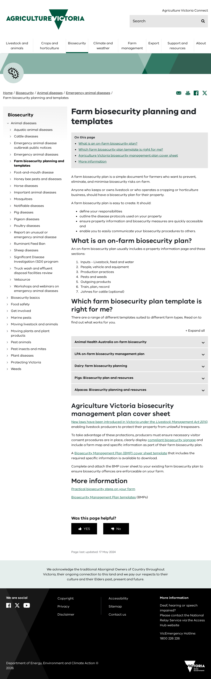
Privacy (63, 606)
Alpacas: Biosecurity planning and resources (110, 389)
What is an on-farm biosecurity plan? (108, 143)
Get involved (21, 311)
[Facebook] (196, 93)
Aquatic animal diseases (33, 130)
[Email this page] (179, 93)
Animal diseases (50, 93)
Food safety (20, 304)
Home (8, 93)
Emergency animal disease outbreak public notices (35, 145)
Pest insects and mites (28, 349)
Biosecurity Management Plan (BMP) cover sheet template (120, 453)
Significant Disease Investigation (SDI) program (36, 259)
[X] (205, 93)
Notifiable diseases (29, 206)
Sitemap (115, 606)
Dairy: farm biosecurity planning (101, 366)
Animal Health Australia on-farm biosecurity (111, 342)
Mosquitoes (23, 199)
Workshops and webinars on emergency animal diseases (36, 288)
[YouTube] (26, 605)
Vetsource (22, 279)
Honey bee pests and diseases (38, 179)
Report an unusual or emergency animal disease (35, 234)
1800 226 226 (170, 638)
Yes (87, 529)
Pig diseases (23, 212)
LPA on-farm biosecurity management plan (109, 354)
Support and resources (178, 45)
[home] (45, 19)
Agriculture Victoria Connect (185, 10)
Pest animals (21, 342)
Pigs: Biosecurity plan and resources (104, 378)
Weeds (16, 369)
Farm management (132, 45)
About (201, 43)
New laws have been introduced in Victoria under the (139, 422)
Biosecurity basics (25, 297)
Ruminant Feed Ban (29, 243)
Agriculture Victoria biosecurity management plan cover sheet (128, 155)
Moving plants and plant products (30, 333)
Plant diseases (22, 355)
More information (93, 161)
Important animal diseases (35, 192)
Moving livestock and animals (34, 324)
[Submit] (203, 21)
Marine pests (21, 317)
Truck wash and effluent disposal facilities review (33, 270)
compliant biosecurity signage (172, 440)
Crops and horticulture (49, 45)
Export (153, 43)
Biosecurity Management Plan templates (103, 497)
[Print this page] (188, 93)
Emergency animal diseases (88, 93)
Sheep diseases (26, 250)
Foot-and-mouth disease (34, 172)
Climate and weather (103, 45)
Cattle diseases (26, 136)
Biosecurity (77, 43)
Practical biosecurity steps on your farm (103, 489)
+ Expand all (195, 330)
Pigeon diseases (26, 219)
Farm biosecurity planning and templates (39, 163)
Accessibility (118, 598)
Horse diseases (26, 186)
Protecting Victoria (26, 362)
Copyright (65, 598)
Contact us (117, 614)
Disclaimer (65, 614)
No (118, 529)
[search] (169, 21)
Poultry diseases (27, 226)
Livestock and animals (17, 45)
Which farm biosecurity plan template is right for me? (121, 149)
